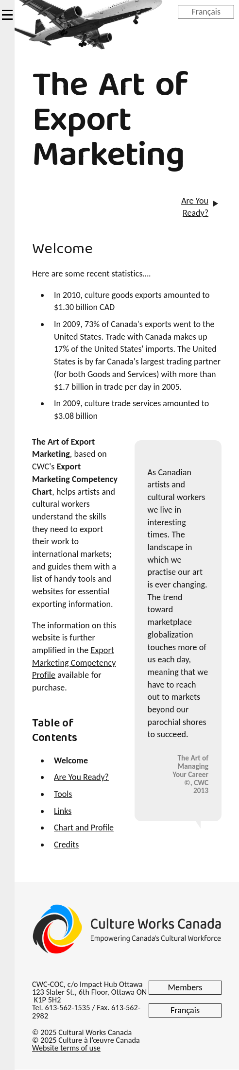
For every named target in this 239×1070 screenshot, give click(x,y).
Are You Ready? (194, 207)
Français (206, 11)
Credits (66, 844)
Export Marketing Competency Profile (74, 662)
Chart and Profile (84, 827)
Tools (63, 794)
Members (185, 987)
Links (62, 811)
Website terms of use (66, 1048)
